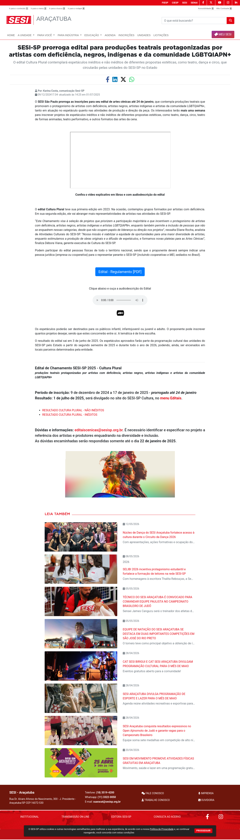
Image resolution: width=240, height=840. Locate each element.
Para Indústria (68, 35)
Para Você (45, 35)
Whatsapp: (100, 797)
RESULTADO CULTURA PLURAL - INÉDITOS (69, 414)
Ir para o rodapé (76, 8)
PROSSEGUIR (203, 830)
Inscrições (126, 35)
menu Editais (170, 398)
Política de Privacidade (161, 829)
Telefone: (99, 792)
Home (11, 35)
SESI (184, 2)
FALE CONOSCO (153, 793)
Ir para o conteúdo (18, 8)
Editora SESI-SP (121, 816)
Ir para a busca (57, 8)
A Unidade (25, 35)
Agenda (110, 35)
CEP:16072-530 (34, 802)
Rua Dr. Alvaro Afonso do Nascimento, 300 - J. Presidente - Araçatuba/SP (42, 800)
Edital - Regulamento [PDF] (119, 272)
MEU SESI (222, 34)
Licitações (160, 35)
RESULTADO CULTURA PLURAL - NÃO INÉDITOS (73, 410)
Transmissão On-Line (75, 816)
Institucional (29, 816)
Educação (92, 35)
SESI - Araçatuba (21, 792)
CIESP (175, 2)
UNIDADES (144, 35)
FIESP (165, 2)
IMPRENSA (205, 793)
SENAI (194, 2)
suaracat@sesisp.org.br (107, 801)
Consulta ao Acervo (167, 816)
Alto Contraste (224, 8)
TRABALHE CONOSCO (156, 800)
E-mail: (103, 801)
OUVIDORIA (206, 800)
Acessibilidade (206, 8)
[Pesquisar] (194, 20)
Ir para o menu (38, 8)
